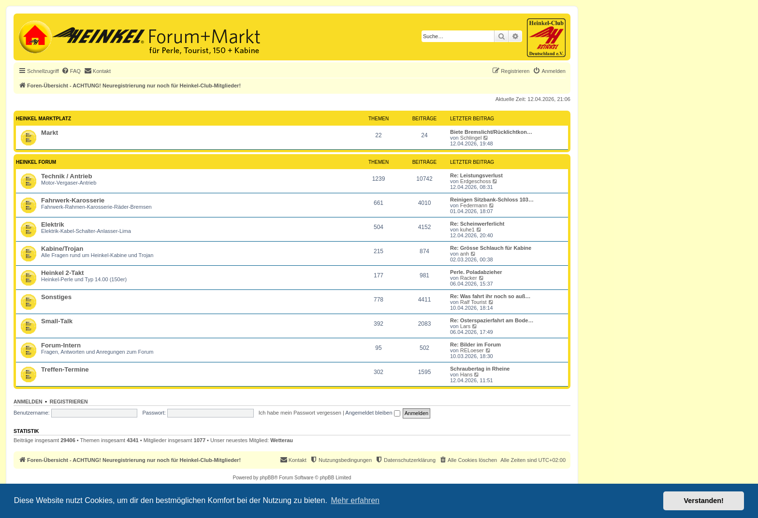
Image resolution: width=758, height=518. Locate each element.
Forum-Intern (61, 345)
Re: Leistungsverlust (476, 175)
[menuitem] (71, 71)
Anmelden (28, 401)
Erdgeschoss (475, 181)
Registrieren (69, 401)
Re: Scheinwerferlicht (477, 224)
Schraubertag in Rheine (480, 369)
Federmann (473, 205)
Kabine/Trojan (62, 248)
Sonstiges (56, 297)
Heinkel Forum (36, 162)
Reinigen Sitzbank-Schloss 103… (492, 199)
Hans (466, 374)
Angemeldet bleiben (372, 413)
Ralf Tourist (473, 302)
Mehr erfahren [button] (355, 500)
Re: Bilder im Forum (475, 344)
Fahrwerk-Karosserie (72, 200)
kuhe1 (467, 229)
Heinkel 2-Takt (62, 272)
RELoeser (472, 350)
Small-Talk (57, 321)
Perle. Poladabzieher (476, 272)
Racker (468, 278)
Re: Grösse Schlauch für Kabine (490, 248)
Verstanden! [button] (704, 500)
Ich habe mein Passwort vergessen (300, 413)
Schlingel (471, 138)
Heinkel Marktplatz (43, 118)
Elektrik (52, 224)
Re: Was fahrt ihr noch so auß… (490, 296)
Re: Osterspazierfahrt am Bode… (491, 320)
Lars (465, 326)
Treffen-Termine (65, 369)
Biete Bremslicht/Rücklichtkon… (491, 132)
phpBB (267, 477)
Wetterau (281, 440)
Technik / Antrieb (66, 176)
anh (464, 254)
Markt (49, 132)
